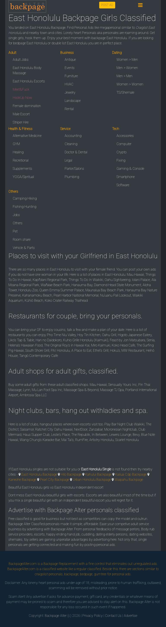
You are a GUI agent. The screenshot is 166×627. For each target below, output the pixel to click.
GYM (16, 144)
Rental (69, 109)
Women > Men (127, 60)
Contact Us (113, 616)
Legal (68, 160)
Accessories (125, 136)
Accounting (73, 136)
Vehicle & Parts (24, 248)
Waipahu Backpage (129, 480)
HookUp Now (22, 98)
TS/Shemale (125, 92)
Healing (18, 152)
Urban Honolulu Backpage (92, 480)
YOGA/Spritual (23, 177)
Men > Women (127, 68)
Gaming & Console (130, 169)
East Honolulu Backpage (39, 474)
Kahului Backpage (98, 474)
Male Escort (21, 114)
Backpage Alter (56, 616)
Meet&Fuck (21, 89)
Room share (21, 239)
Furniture (71, 76)
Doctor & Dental (76, 152)
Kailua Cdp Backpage (131, 474)
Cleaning (71, 144)
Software (123, 185)
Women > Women (130, 84)
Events (70, 68)
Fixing (121, 160)
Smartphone (126, 177)
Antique (70, 60)
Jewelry (70, 92)
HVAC (69, 84)
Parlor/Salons (74, 169)
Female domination (27, 106)
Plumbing (72, 177)
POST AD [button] (107, 5)
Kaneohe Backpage (22, 480)
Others (17, 223)
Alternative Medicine (27, 136)
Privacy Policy (92, 616)
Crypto (121, 152)
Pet (15, 231)
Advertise (130, 616)
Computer (124, 144)
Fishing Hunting (24, 207)
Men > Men (124, 76)
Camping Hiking (25, 198)
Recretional (21, 160)
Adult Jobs (21, 60)
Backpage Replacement (60, 564)
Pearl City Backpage (54, 480)
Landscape (73, 101)
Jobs (16, 215)
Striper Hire (21, 122)
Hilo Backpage (71, 474)
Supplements (22, 169)
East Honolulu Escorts (29, 81)
